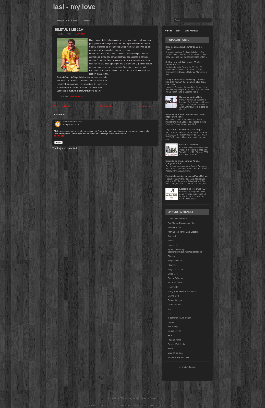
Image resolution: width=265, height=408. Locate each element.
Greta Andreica (174, 304)
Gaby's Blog (173, 296)
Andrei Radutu (174, 227)
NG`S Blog (172, 326)
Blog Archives (191, 31)
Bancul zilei (173, 245)
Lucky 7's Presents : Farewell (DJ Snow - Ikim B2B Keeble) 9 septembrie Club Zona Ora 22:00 (185, 82)
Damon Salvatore (176, 278)
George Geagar (175, 300)
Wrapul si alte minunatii (178, 357)
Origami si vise (174, 331)
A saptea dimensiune (177, 219)
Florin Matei (173, 287)
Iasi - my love (74, 6)
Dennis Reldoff (70, 121)
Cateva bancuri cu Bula (190, 97)
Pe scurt (171, 335)
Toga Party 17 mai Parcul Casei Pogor (183, 129)
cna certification (170, 405)
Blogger (191, 367)
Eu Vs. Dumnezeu (176, 282)
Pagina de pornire (67, 20)
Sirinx (170, 348)
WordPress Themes (109, 405)
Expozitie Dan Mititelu (189, 144)
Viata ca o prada (175, 353)
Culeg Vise (173, 274)
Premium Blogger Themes (152, 405)
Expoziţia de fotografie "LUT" (193, 189)
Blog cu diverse (175, 260)
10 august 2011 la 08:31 (72, 125)
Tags (178, 31)
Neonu (171, 322)
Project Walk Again (176, 344)
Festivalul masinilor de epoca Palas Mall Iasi (186, 176)
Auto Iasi (172, 236)
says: (80, 122)
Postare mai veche (147, 106)
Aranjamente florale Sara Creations (183, 232)
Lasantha (135, 405)
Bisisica (171, 256)
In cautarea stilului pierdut (179, 318)
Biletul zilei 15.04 (70, 29)
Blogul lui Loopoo (175, 269)
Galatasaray (74, 96)
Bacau (171, 241)
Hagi (81, 96)
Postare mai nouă (62, 106)
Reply (58, 142)
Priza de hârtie (174, 340)
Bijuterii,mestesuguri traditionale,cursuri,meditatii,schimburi (185, 250)
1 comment (81, 34)
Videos (168, 31)
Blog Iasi (172, 265)
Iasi (169, 309)
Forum (86, 20)
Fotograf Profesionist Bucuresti (182, 291)
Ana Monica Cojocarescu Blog (181, 223)
